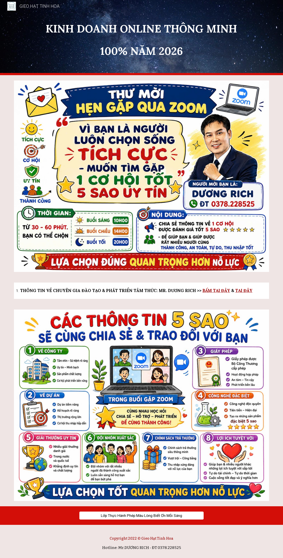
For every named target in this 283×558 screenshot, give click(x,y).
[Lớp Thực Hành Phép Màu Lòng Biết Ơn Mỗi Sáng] (141, 515)
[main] (141, 37)
